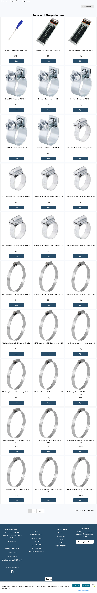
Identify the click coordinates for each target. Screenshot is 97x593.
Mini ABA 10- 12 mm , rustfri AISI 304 (48, 148)
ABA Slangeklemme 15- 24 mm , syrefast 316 (80, 196)
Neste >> (40, 511)
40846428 (38, 548)
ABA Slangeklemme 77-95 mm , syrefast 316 (16, 392)
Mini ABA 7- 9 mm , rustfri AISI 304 (48, 99)
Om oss (60, 533)
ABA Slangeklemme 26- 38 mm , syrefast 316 (80, 245)
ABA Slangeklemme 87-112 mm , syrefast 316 (48, 392)
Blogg (61, 542)
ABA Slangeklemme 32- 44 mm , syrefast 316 (16, 294)
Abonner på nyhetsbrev (84, 542)
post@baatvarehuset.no (36, 551)
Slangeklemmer (25, 1)
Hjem (2, 1)
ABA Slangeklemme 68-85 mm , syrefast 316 (81, 343)
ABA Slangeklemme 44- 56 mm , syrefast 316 (80, 294)
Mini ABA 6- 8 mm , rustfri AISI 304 (16, 99)
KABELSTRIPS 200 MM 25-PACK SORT (48, 50)
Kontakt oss (61, 536)
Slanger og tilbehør (14, 1)
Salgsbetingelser (60, 546)
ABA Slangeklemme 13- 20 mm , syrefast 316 (48, 196)
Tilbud (61, 539)
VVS (6, 1)
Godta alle (86, 585)
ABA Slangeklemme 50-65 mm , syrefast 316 (16, 343)
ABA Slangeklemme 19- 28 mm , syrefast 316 (16, 245)
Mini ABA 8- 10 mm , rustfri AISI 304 (81, 99)
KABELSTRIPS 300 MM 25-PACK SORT (81, 50)
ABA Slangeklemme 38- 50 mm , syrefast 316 (48, 294)
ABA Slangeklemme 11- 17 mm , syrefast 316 (16, 196)
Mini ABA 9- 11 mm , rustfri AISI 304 (16, 148)
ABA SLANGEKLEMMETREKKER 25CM (16, 50)
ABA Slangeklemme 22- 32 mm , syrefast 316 (48, 245)
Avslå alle (76, 585)
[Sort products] (87, 6)
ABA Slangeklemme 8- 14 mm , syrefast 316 (81, 148)
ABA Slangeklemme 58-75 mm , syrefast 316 (48, 343)
